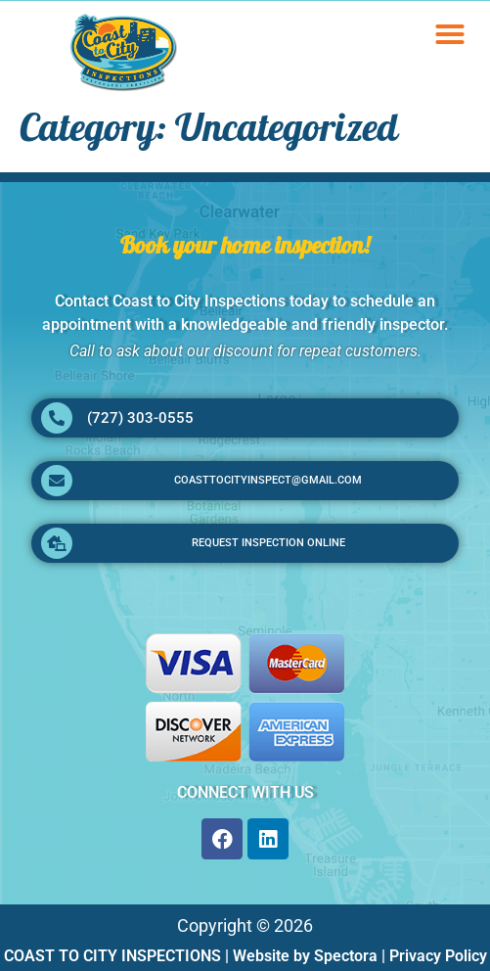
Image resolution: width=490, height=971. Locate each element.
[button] (449, 34)
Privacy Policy (438, 956)
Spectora (346, 956)
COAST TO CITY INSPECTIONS (112, 956)
